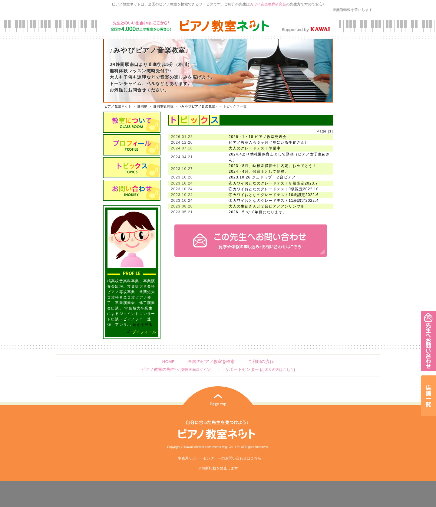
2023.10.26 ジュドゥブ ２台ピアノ (262, 177)
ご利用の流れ (261, 361)
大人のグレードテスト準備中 (255, 148)
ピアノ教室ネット (118, 106)
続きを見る (143, 324)
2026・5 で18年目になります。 (258, 212)
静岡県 (142, 106)
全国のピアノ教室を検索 (211, 361)
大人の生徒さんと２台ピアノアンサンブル (267, 206)
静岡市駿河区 (164, 106)
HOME (168, 361)
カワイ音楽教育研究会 (268, 4)
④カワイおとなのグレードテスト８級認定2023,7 (273, 183)
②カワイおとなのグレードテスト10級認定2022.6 (274, 195)
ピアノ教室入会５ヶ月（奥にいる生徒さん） (269, 142)
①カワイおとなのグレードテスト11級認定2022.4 (274, 200)
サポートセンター (260, 369)
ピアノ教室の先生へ (176, 369)
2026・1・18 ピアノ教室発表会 (258, 137)
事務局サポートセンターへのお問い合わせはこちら (219, 458)
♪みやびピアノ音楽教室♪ (198, 106)
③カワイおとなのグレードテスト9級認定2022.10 (274, 189)
